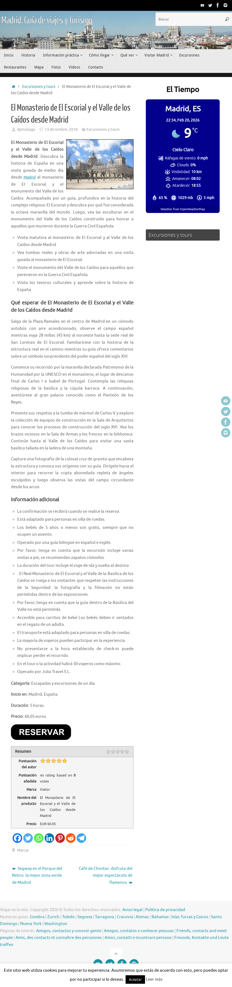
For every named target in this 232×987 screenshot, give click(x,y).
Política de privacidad (165, 909)
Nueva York (31, 923)
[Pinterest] (60, 838)
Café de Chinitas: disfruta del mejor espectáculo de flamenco (105, 875)
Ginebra (37, 917)
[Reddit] (71, 838)
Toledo (68, 917)
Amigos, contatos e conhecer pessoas (139, 930)
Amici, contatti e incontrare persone (138, 937)
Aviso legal (132, 909)
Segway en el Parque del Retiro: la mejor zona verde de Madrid (37, 875)
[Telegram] (81, 838)
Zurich (53, 917)
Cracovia (125, 917)
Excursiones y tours (38, 86)
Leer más (154, 979)
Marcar (22, 850)
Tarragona (104, 917)
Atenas (142, 917)
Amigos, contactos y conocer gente (68, 930)
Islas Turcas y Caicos (190, 917)
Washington (55, 923)
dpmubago (26, 129)
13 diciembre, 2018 (61, 129)
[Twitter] (28, 838)
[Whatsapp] (39, 838)
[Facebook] (17, 838)
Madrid (30, 177)
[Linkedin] (49, 838)
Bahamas (160, 917)
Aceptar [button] (135, 979)
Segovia (84, 917)
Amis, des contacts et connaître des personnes (59, 937)
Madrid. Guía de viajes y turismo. (47, 20)
